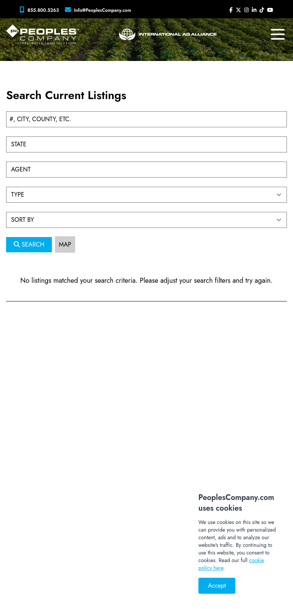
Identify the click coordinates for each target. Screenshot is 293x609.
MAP (65, 244)
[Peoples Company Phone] (41, 10)
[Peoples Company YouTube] (270, 10)
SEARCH (29, 244)
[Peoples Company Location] (99, 10)
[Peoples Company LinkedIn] (254, 10)
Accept (217, 585)
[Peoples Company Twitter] (238, 10)
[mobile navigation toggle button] (278, 34)
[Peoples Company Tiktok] (261, 10)
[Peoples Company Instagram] (246, 10)
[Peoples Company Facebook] (231, 10)
